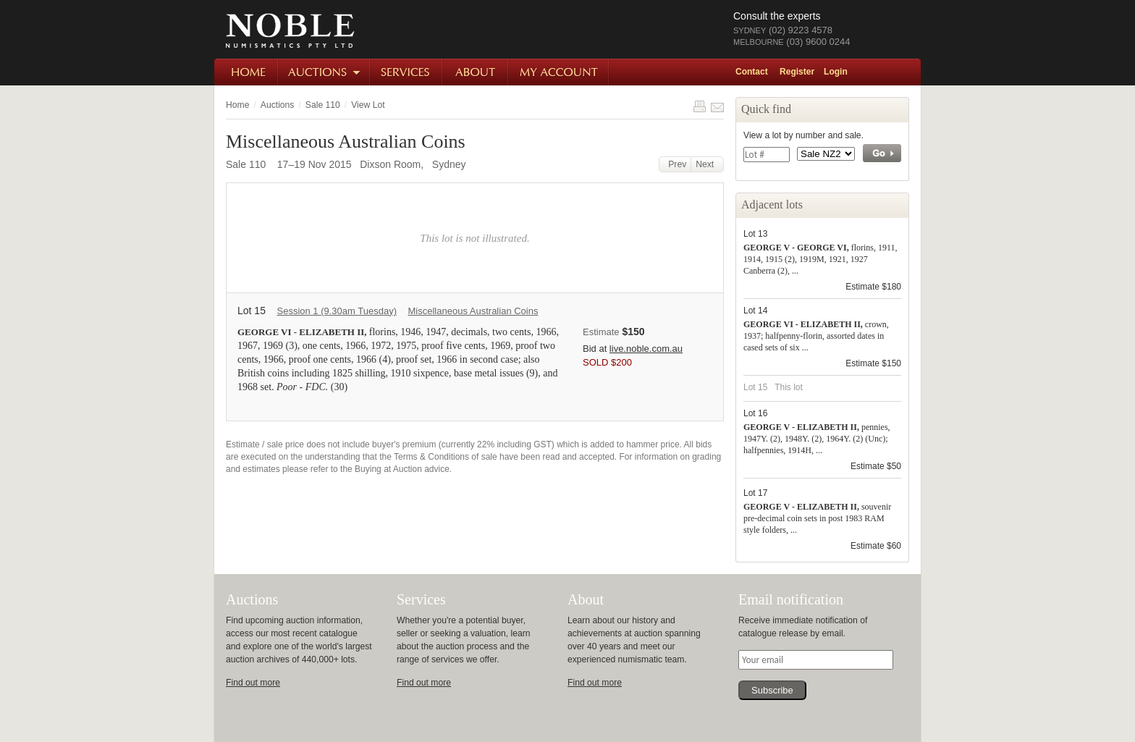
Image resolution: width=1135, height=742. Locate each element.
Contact (751, 72)
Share (717, 106)
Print (699, 106)
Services (407, 72)
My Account (559, 72)
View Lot (367, 105)
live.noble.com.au (646, 348)
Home (246, 72)
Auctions (325, 72)
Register (797, 72)
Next (707, 164)
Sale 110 (322, 105)
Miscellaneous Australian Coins (473, 310)
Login (836, 72)
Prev (675, 164)
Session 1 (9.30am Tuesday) (336, 310)
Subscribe (772, 690)
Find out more (253, 683)
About (476, 72)
